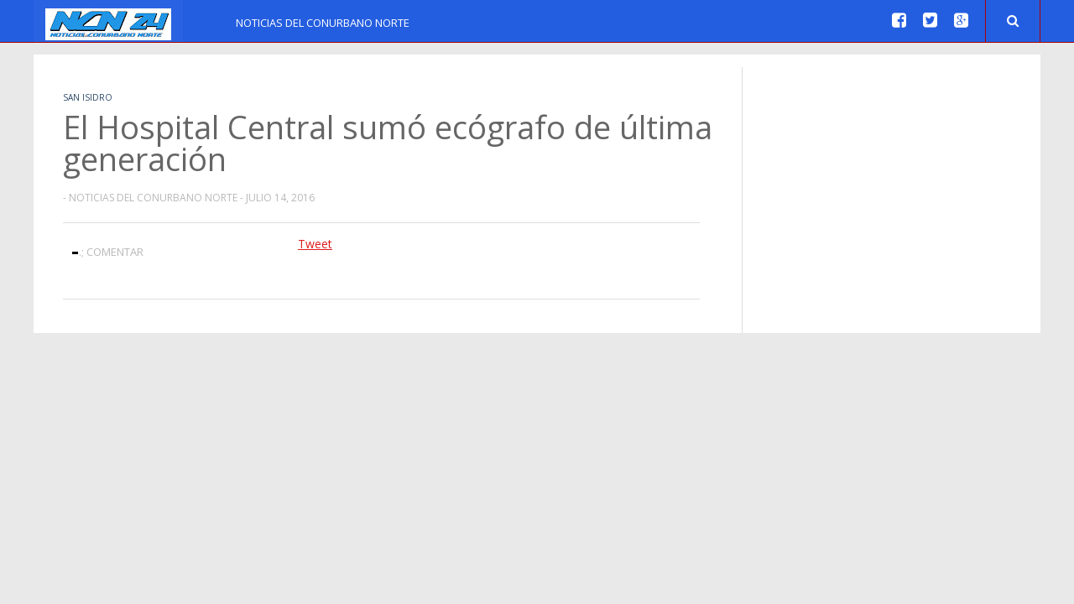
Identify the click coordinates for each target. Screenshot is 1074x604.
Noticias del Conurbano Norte (322, 22)
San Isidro (87, 97)
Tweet (315, 244)
